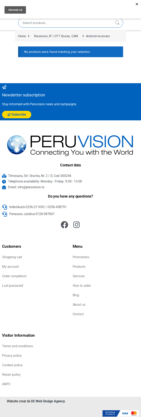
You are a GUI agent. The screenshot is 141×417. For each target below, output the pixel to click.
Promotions (81, 257)
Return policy (11, 375)
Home (22, 36)
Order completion (14, 276)
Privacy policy (12, 356)
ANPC (6, 384)
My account (10, 267)
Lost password (12, 286)
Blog (76, 295)
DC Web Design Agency (48, 401)
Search (117, 22)
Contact (78, 314)
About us (79, 305)
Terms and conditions (17, 346)
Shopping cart (12, 257)
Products (79, 267)
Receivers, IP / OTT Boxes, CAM (56, 36)
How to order (82, 286)
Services (79, 276)
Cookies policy (12, 365)
